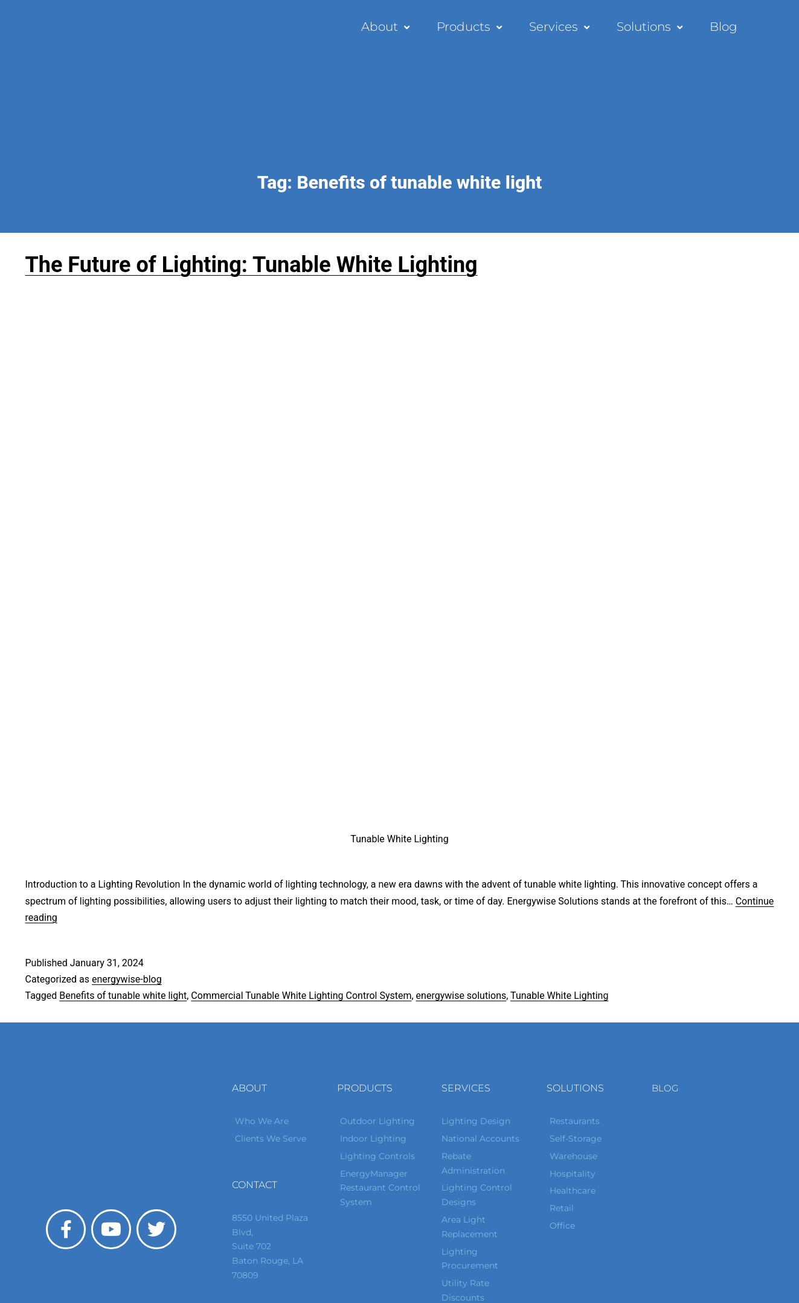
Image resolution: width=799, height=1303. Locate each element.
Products (471, 26)
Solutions (651, 26)
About (386, 26)
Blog (723, 26)
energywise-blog (127, 979)
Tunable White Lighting (559, 995)
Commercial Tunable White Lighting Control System (301, 995)
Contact (254, 1185)
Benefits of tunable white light (123, 995)
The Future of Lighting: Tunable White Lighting (251, 265)
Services (560, 26)
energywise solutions (461, 995)
